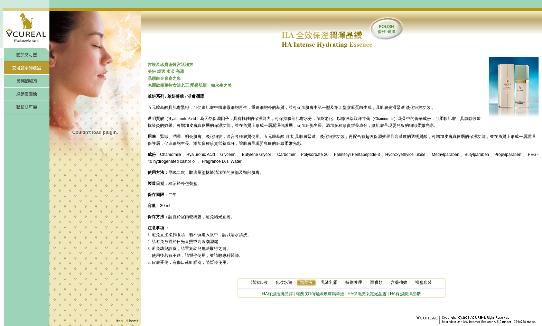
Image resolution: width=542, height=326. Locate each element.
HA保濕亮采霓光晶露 (366, 293)
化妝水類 (283, 282)
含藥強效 (399, 282)
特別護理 (353, 282)
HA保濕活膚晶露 (277, 293)
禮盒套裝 (423, 282)
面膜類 (376, 282)
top (120, 321)
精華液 (306, 282)
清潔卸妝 (259, 282)
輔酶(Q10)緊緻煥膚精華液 (320, 293)
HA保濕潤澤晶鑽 (405, 293)
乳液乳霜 (329, 282)
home (134, 321)
